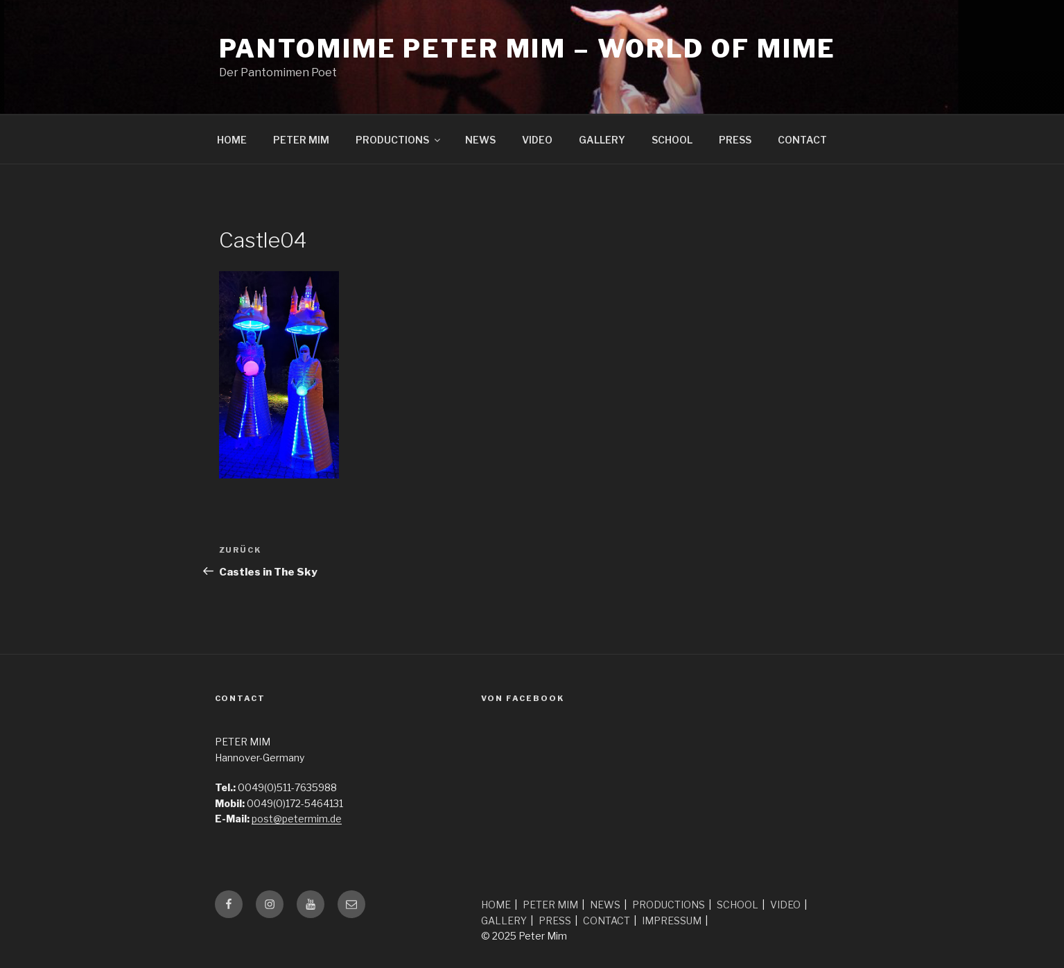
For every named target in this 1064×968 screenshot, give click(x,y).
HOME (232, 140)
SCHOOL (672, 140)
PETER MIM (301, 140)
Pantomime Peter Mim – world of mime (528, 48)
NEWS (480, 140)
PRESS (735, 140)
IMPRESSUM (671, 920)
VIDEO (537, 140)
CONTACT (802, 140)
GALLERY (602, 140)
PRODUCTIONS (399, 140)
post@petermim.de (297, 818)
